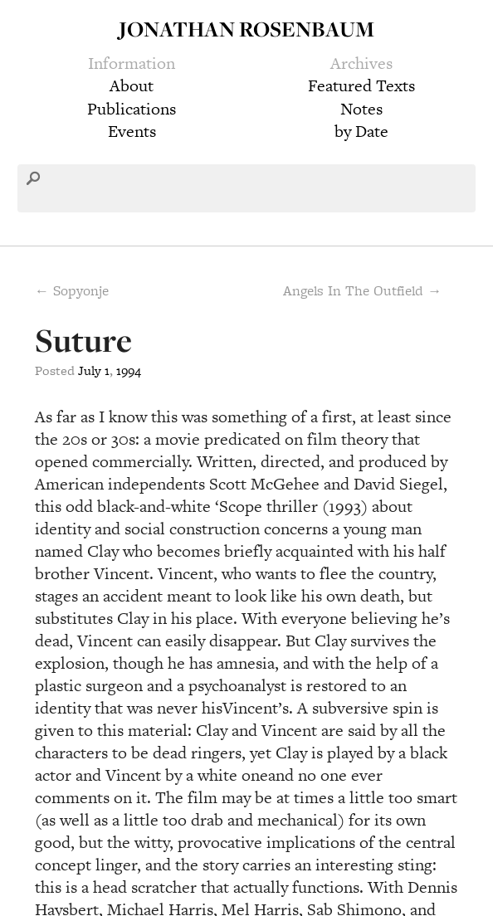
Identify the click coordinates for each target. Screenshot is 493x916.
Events (132, 131)
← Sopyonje (72, 290)
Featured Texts (361, 85)
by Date (361, 131)
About (132, 85)
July (89, 370)
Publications (131, 108)
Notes (361, 108)
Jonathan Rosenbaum (246, 28)
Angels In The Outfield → (362, 290)
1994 (128, 370)
